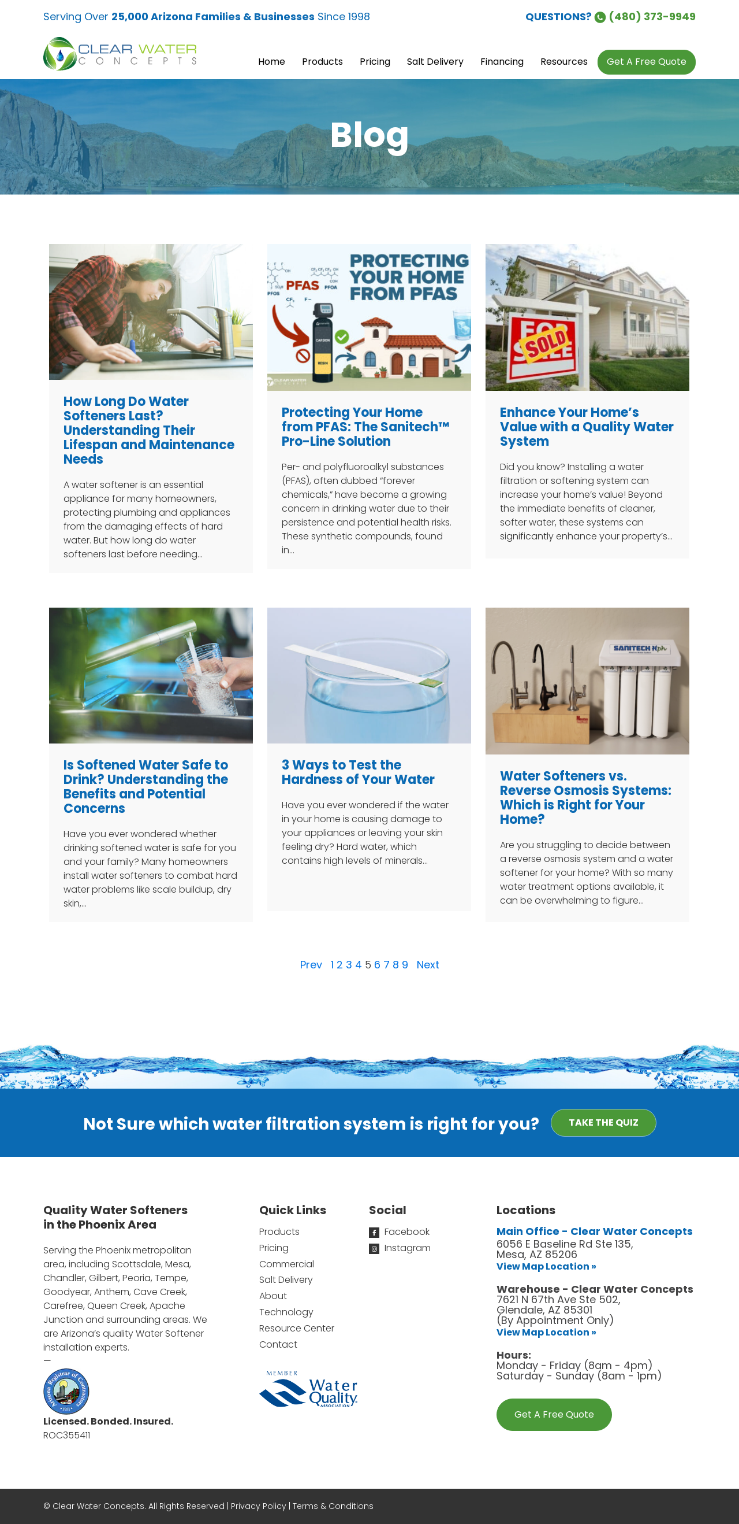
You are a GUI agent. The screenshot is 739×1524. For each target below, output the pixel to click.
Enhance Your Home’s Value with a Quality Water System (587, 427)
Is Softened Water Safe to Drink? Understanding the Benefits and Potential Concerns (146, 787)
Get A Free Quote (554, 1414)
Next (428, 964)
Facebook (399, 1231)
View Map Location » (546, 1266)
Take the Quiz (604, 1122)
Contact (278, 1344)
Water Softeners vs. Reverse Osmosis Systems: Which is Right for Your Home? (585, 797)
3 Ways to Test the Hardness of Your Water (358, 772)
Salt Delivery (286, 1279)
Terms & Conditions (333, 1506)
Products (279, 1231)
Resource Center (296, 1328)
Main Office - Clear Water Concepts (595, 1231)
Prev (311, 964)
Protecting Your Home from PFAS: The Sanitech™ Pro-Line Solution (365, 427)
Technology (286, 1312)
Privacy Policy (258, 1506)
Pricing (274, 1248)
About (273, 1296)
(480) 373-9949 (645, 16)
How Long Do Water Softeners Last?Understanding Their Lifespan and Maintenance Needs (149, 430)
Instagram (400, 1248)
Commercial (286, 1264)
